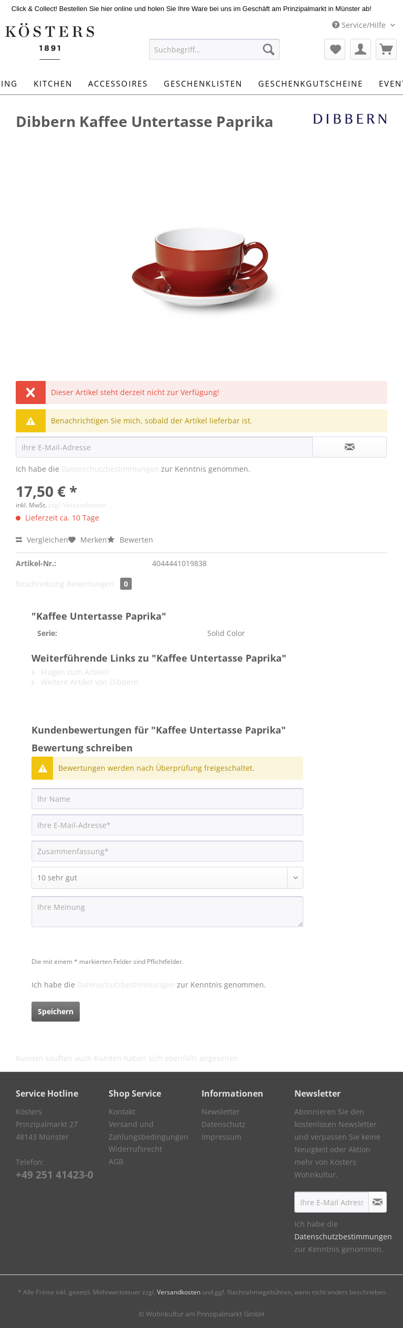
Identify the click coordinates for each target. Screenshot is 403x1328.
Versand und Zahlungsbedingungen (148, 1130)
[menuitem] (214, 54)
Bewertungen (99, 584)
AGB (116, 1161)
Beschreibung (40, 584)
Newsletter (221, 1112)
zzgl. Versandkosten (77, 505)
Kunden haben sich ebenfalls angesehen (166, 1058)
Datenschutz (224, 1124)
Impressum (221, 1137)
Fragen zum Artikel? (70, 672)
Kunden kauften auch (54, 1058)
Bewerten (130, 540)
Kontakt (122, 1112)
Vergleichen (42, 540)
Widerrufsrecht (135, 1149)
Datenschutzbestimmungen (110, 469)
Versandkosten (178, 1292)
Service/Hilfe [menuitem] (360, 25)
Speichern (55, 1011)
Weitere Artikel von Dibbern (85, 682)
